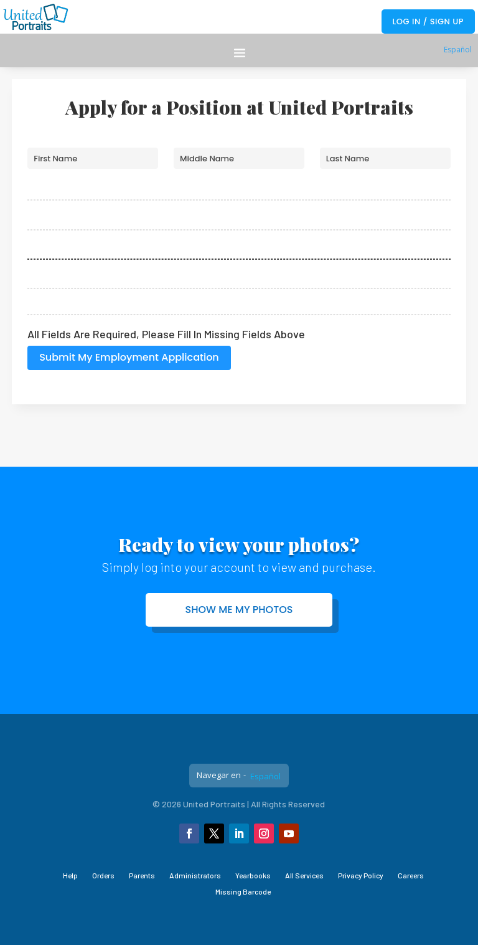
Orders (103, 875)
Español (458, 49)
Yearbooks (253, 875)
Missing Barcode (243, 891)
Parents (142, 875)
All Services (304, 875)
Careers (411, 875)
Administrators (195, 875)
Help (70, 875)
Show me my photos (239, 609)
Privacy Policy (360, 875)
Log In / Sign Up (428, 21)
